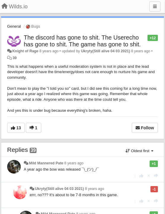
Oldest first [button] (139, 151)
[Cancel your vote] (148, 176)
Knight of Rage (25, 51)
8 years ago (74, 163)
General (14, 26)
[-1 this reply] (156, 176)
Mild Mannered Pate (46, 163)
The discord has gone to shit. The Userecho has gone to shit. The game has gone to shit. (82, 41)
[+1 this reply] (141, 176)
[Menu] (155, 6)
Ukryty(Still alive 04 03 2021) (105, 51)
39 (14, 58)
